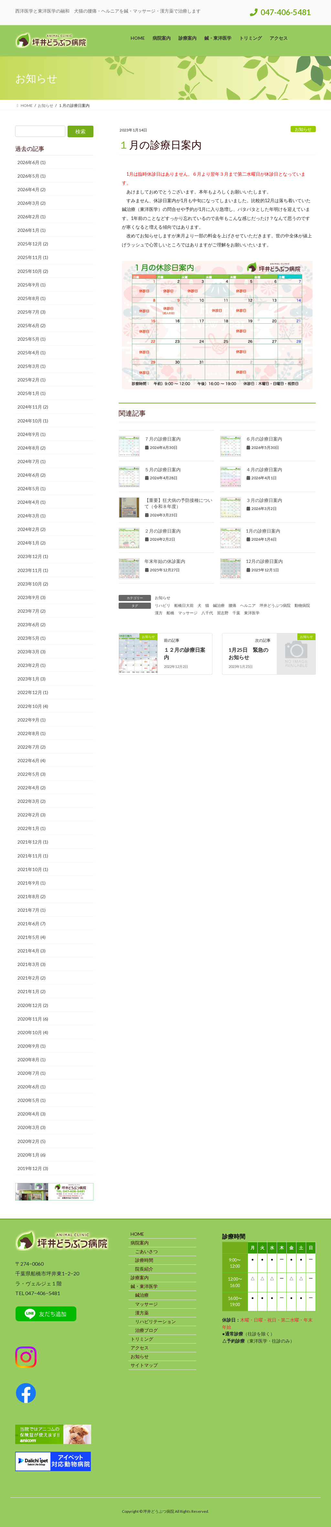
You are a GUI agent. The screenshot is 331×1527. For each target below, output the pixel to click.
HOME (137, 1234)
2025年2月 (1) (31, 379)
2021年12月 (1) (32, 842)
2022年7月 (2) (31, 747)
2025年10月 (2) (32, 271)
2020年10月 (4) (32, 1032)
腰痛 (232, 605)
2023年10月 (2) (32, 584)
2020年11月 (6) (32, 1019)
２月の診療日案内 (162, 531)
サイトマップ (144, 1365)
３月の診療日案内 (264, 500)
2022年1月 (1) (31, 828)
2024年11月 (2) (32, 407)
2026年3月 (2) (31, 203)
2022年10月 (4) (32, 706)
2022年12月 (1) (32, 692)
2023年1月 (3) (31, 678)
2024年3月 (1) (31, 515)
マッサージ (188, 612)
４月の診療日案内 (264, 469)
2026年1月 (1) (31, 230)
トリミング (142, 1339)
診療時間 (144, 1260)
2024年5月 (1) (31, 488)
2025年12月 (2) (32, 243)
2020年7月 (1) (31, 1073)
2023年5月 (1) (31, 638)
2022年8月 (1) (31, 733)
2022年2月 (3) (31, 814)
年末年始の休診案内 (164, 561)
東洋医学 (252, 612)
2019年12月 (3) (32, 1168)
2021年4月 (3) (31, 950)
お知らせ (303, 129)
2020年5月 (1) (31, 1100)
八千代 (207, 612)
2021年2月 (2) (31, 978)
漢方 (159, 612)
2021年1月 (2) (31, 991)
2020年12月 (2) (32, 1005)
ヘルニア (248, 605)
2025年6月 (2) (31, 325)
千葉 (236, 612)
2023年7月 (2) (31, 611)
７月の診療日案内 (162, 438)
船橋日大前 (184, 605)
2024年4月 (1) (31, 502)
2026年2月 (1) (31, 216)
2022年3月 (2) (31, 801)
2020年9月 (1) (31, 1046)
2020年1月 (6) (31, 1155)
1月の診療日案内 (263, 531)
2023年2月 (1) (31, 665)
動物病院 (302, 605)
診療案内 (140, 1277)
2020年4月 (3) (31, 1114)
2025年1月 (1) (31, 393)
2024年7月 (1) (31, 461)
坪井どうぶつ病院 (275, 605)
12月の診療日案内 (264, 561)
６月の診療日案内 (264, 438)
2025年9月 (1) (31, 284)
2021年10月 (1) (32, 869)
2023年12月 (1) (32, 556)
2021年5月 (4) (31, 937)
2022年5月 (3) (31, 774)
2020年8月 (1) (31, 1059)
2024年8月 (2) (31, 448)
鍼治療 (219, 605)
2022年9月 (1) (31, 719)
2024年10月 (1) (32, 420)
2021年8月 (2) (31, 896)
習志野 (223, 612)
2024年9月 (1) (31, 434)
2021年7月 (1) (31, 910)
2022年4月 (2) (31, 787)
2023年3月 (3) (31, 651)
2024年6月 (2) (31, 475)
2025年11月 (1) (32, 257)
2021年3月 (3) (31, 964)
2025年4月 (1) (31, 352)
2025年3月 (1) (31, 366)
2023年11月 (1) (32, 570)
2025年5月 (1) (31, 339)
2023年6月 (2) (31, 624)
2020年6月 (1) (31, 1086)
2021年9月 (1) (31, 883)
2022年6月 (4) (31, 760)
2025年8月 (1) (31, 298)
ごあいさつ (146, 1251)
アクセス (140, 1347)
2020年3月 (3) (31, 1127)
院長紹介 (144, 1269)
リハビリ (162, 605)
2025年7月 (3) (31, 312)
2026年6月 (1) (31, 162)
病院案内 (140, 1242)
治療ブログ (146, 1330)
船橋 (170, 612)
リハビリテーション (155, 1321)
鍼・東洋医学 (144, 1286)
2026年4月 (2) (31, 189)
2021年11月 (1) (32, 855)
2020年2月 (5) (31, 1141)
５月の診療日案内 (162, 469)
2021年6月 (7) (31, 923)
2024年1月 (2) (31, 542)
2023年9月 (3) (31, 597)
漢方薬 (142, 1312)
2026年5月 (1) (31, 176)
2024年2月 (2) (31, 529)
